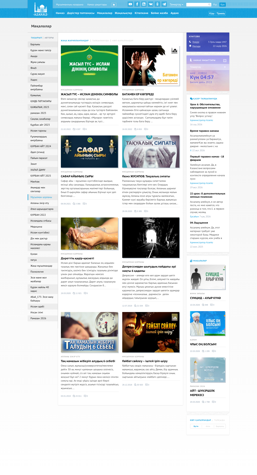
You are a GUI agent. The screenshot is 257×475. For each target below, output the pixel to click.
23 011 (77, 396)
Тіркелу (220, 13)
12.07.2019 (127, 306)
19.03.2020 (66, 293)
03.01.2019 (66, 396)
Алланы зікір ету (70, 357)
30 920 (138, 385)
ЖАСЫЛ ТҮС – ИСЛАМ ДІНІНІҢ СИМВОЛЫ (89, 94)
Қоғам (193, 340)
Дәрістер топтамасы (80, 13)
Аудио (175, 13)
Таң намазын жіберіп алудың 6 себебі (88, 361)
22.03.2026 (195, 351)
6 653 (138, 129)
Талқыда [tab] (219, 420)
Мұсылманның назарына (69, 4)
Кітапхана (141, 13)
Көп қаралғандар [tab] (200, 420)
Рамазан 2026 (197, 386)
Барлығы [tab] (220, 426)
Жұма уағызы (197, 294)
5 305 (138, 211)
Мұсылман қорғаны (72, 90)
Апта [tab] (208, 426)
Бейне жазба (159, 13)
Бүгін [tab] (196, 426)
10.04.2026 (195, 305)
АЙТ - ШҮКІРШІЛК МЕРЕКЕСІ (202, 393)
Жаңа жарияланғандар (75, 40)
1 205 (206, 351)
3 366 (76, 204)
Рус (215, 4)
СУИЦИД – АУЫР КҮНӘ (205, 298)
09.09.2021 (66, 204)
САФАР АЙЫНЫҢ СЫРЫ (77, 176)
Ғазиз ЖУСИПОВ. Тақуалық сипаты (146, 176)
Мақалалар (104, 13)
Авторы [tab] (49, 38)
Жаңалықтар (123, 13)
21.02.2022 (66, 129)
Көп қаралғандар (122, 40)
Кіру (211, 13)
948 (205, 305)
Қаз (223, 4)
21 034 (138, 306)
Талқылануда (100, 40)
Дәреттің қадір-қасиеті (77, 258)
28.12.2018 (127, 385)
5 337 (76, 129)
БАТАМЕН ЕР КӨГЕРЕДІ (138, 94)
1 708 (206, 402)
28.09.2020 (127, 211)
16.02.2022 (127, 129)
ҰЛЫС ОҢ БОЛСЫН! (203, 344)
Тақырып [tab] (36, 38)
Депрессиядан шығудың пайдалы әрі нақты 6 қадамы (149, 269)
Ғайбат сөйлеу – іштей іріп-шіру (145, 361)
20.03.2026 (195, 402)
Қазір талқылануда (203, 99)
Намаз (60, 13)
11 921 (77, 293)
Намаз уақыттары (97, 4)
